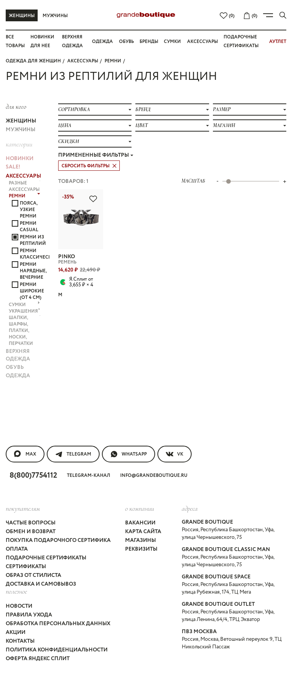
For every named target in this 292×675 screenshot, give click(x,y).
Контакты (20, 641)
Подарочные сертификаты (46, 558)
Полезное (16, 591)
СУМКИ (24, 305)
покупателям (23, 508)
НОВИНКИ (19, 158)
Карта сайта (143, 531)
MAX (25, 454)
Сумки (172, 41)
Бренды (149, 41)
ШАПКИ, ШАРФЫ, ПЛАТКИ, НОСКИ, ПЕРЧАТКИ (24, 330)
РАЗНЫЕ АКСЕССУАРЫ (24, 186)
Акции (15, 632)
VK (174, 454)
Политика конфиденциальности (57, 650)
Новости (19, 606)
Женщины (22, 16)
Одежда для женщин (33, 61)
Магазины (140, 540)
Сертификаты (26, 566)
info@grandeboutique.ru (153, 475)
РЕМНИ (113, 61)
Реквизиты (141, 549)
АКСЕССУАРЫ (82, 61)
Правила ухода (29, 615)
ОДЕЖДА (18, 376)
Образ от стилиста (33, 575)
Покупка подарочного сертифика (58, 540)
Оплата (17, 549)
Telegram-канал (88, 475)
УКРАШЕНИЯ (24, 311)
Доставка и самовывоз (41, 584)
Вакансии (140, 523)
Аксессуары (202, 41)
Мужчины (55, 16)
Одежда (102, 41)
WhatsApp (128, 454)
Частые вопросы (31, 523)
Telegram (73, 454)
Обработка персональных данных (58, 623)
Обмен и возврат (31, 531)
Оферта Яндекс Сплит (38, 658)
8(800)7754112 (33, 475)
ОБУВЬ (15, 367)
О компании (139, 508)
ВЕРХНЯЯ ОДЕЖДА (18, 355)
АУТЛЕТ (277, 41)
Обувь (126, 41)
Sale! (13, 167)
